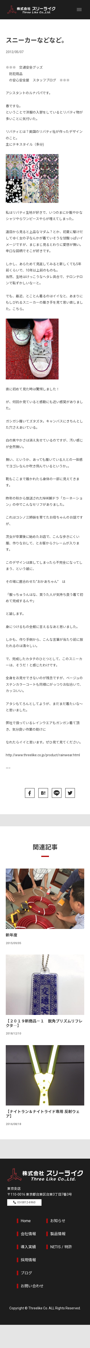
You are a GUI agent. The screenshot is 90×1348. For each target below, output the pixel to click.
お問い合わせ (32, 1286)
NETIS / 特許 (61, 1247)
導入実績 (28, 1247)
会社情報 (28, 1234)
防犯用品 (16, 74)
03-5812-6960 (26, 1202)
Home (26, 1221)
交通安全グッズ (31, 67)
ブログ (26, 1273)
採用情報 (28, 1260)
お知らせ (58, 1221)
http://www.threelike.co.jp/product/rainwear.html (43, 755)
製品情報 (58, 1234)
